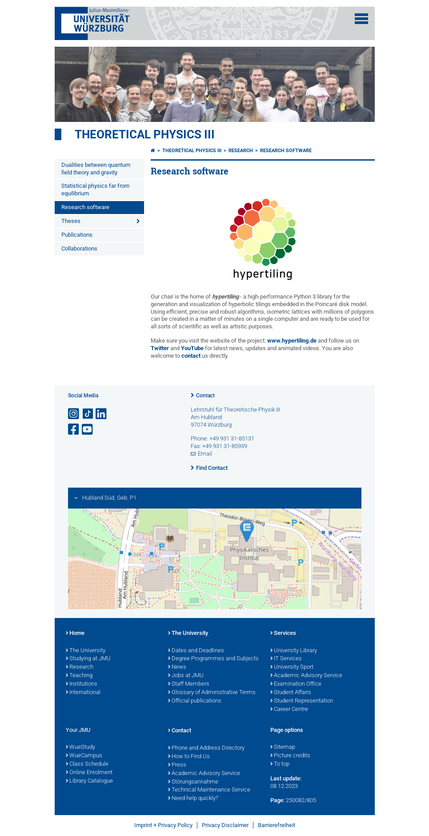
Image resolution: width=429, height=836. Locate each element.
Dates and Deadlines (196, 651)
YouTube (192, 348)
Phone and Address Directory (206, 748)
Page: (277, 800)
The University (85, 651)
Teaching (79, 676)
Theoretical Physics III (145, 134)
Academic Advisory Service (306, 676)
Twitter (160, 348)
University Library (293, 651)
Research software (85, 207)
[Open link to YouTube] (88, 429)
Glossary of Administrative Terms (212, 693)
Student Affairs (290, 693)
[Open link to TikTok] (88, 414)
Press (177, 765)
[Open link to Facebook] (74, 429)
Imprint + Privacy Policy (163, 825)
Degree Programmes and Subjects (213, 659)
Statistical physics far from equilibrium (95, 189)
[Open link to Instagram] (74, 414)
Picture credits (290, 756)
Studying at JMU (88, 659)
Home (75, 634)
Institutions (81, 684)
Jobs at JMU (186, 676)
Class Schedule (87, 764)
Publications (76, 234)
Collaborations (79, 248)
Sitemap (282, 747)
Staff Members (188, 684)
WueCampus (84, 756)
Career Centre (289, 710)
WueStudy (80, 747)
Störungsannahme (193, 782)
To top (279, 764)
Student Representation (301, 701)
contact (190, 355)
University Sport (291, 667)
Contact (205, 395)
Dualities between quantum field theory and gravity (95, 169)
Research (241, 150)
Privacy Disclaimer (225, 825)
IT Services (286, 659)
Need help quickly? (193, 799)
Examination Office (295, 684)
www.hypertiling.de (292, 340)
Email (205, 453)
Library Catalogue (89, 781)
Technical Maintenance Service (209, 790)
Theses (70, 221)
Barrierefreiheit (276, 825)
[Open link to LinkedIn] (102, 414)
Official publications (194, 701)
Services (283, 634)
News (177, 667)
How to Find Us (189, 757)
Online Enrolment (89, 773)
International (83, 693)
